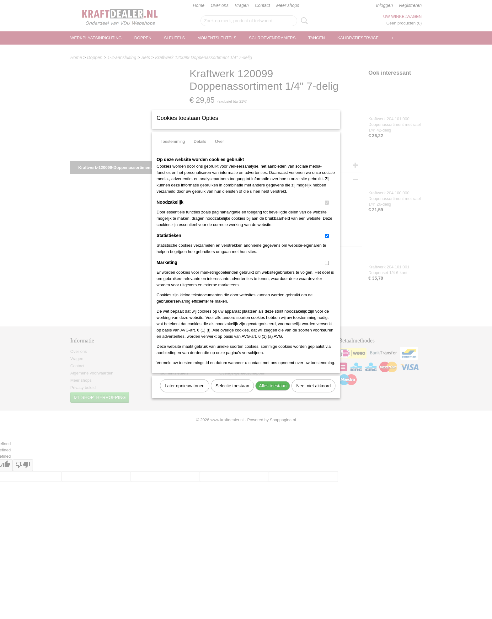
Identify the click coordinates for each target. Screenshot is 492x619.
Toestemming (173, 149)
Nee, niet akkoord (313, 393)
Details (200, 149)
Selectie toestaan (232, 393)
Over (219, 149)
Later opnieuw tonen (185, 393)
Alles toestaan (272, 393)
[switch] (327, 211)
